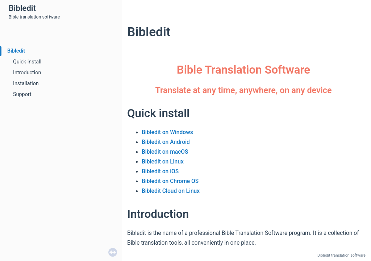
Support (22, 94)
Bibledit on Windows (167, 132)
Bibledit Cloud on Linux (171, 191)
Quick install (27, 62)
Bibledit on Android (166, 142)
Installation (26, 83)
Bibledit (16, 51)
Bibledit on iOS (160, 171)
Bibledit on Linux (163, 161)
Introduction (27, 73)
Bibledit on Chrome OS (170, 181)
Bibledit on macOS (165, 152)
